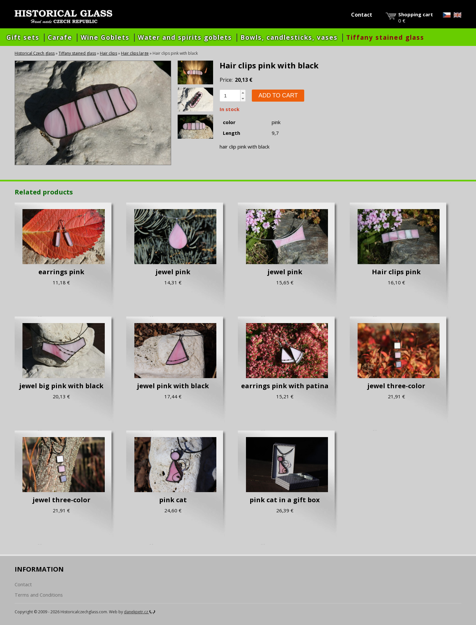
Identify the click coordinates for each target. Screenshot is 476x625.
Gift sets (23, 37)
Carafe (60, 37)
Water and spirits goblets (185, 37)
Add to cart (278, 95)
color (229, 122)
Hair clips (108, 53)
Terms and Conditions (39, 595)
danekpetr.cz (140, 612)
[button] (242, 93)
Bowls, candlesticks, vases (289, 37)
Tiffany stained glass (385, 37)
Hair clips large (135, 53)
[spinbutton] (230, 95)
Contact (361, 14)
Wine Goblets (105, 37)
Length (231, 133)
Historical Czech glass (35, 53)
